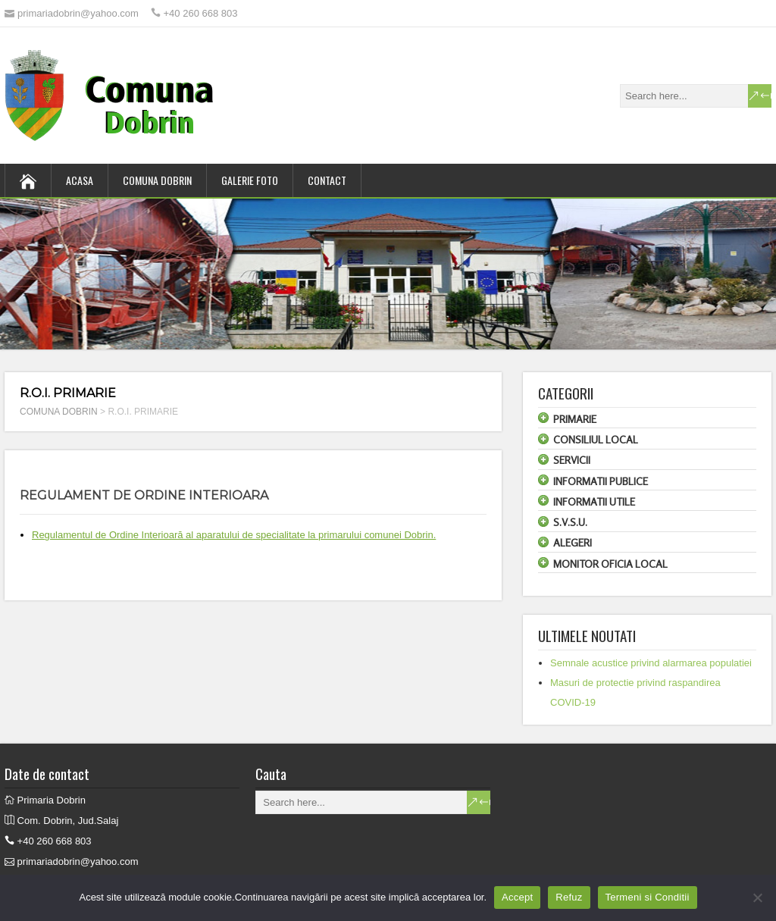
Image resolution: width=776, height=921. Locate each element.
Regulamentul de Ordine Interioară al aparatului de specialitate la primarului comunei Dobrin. (234, 534)
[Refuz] (757, 897)
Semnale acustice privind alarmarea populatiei (651, 663)
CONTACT (327, 180)
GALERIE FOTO (249, 180)
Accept (517, 897)
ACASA (79, 180)
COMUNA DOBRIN (157, 180)
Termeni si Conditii (647, 897)
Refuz (568, 897)
